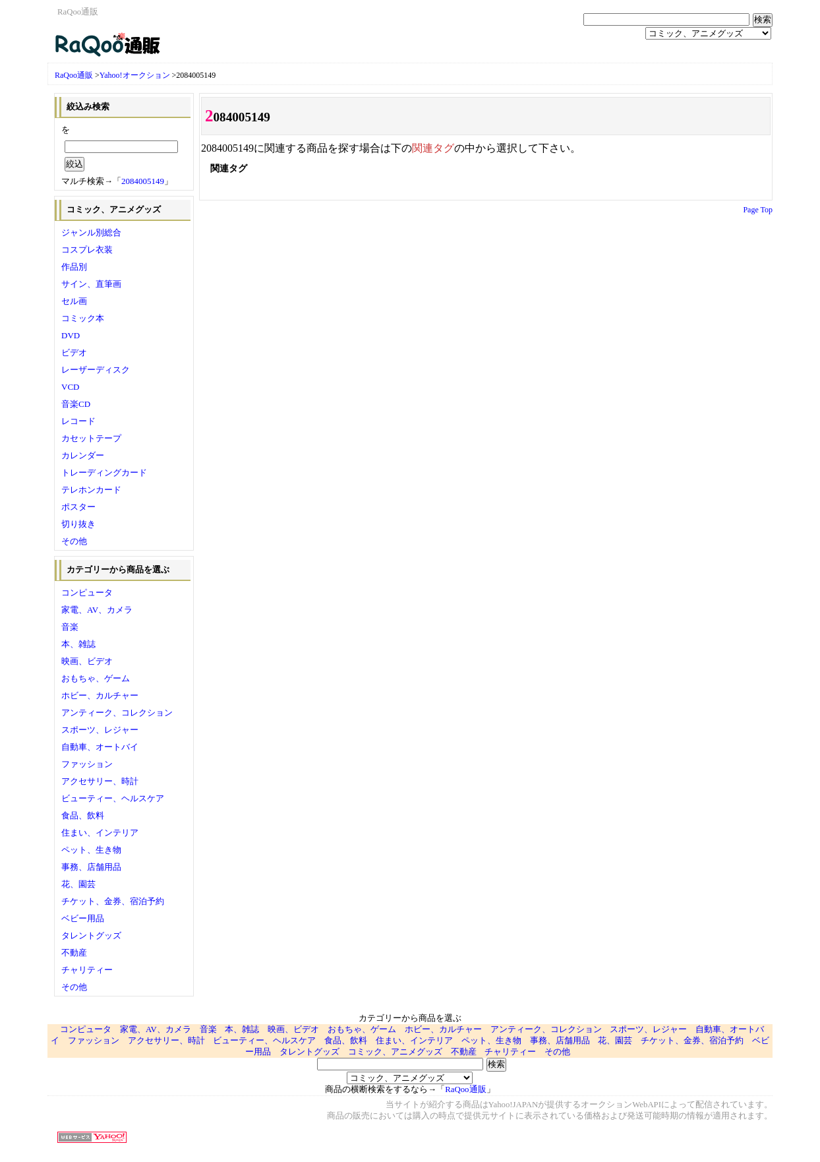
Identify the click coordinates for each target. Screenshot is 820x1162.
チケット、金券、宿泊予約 (112, 901)
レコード (78, 421)
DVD (70, 335)
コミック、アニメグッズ (395, 1051)
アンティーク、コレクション (117, 713)
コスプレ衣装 (87, 250)
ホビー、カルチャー (99, 695)
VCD (70, 387)
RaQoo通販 (74, 75)
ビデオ (74, 352)
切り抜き (78, 524)
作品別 (74, 267)
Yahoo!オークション (135, 75)
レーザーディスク (95, 370)
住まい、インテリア (99, 833)
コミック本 (82, 318)
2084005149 (142, 181)
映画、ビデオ (87, 661)
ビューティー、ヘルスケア (112, 798)
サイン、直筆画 (91, 284)
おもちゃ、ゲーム (95, 678)
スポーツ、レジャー (99, 730)
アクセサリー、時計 (99, 781)
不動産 (74, 953)
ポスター (78, 507)
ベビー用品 (82, 918)
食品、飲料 (82, 815)
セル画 (74, 301)
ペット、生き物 (91, 850)
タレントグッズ (91, 935)
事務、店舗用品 (91, 867)
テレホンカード (91, 490)
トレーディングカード (104, 472)
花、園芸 (78, 884)
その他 (74, 541)
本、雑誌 (78, 644)
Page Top (758, 209)
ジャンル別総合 (91, 232)
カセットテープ (91, 438)
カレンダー (82, 455)
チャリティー (87, 970)
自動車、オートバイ (99, 747)
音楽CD (75, 404)
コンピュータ (87, 592)
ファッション (87, 764)
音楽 (69, 627)
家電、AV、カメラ (96, 610)
